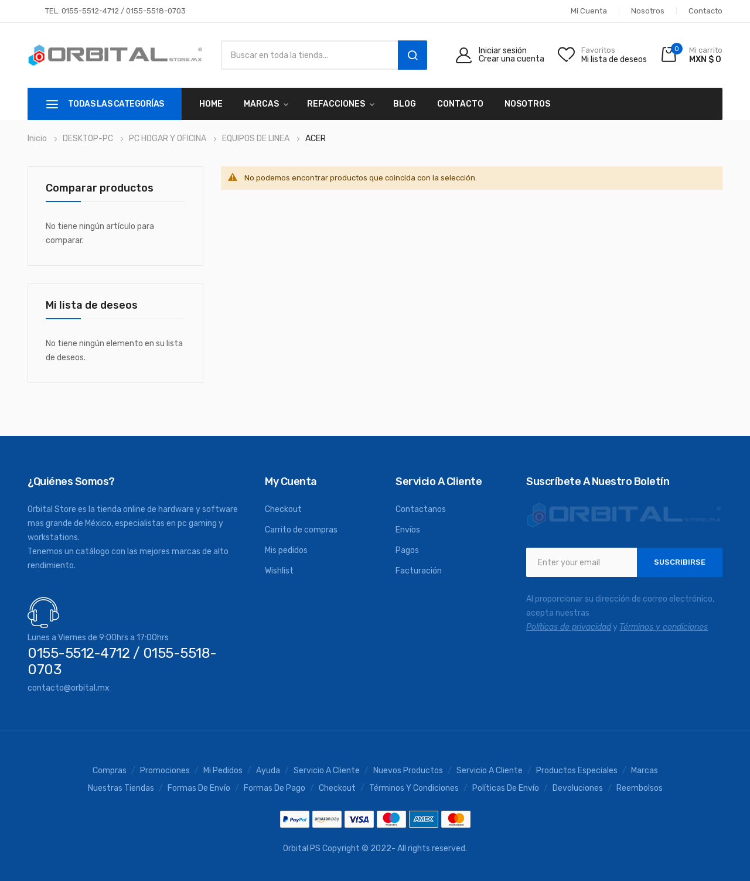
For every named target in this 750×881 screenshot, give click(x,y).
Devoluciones (578, 788)
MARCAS (261, 104)
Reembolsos (639, 788)
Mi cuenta (589, 11)
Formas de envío (199, 788)
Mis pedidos (286, 550)
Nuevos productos (408, 771)
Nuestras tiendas (121, 788)
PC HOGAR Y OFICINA (168, 139)
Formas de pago (274, 788)
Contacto (705, 11)
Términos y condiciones (414, 788)
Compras (110, 771)
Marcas (644, 771)
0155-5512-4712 (90, 10)
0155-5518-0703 (156, 10)
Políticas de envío (505, 788)
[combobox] (306, 55)
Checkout (283, 509)
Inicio (38, 139)
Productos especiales (577, 771)
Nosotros (647, 11)
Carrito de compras (301, 530)
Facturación (419, 571)
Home (211, 104)
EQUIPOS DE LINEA (256, 139)
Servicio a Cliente (327, 771)
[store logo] (115, 55)
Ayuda (268, 771)
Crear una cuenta (511, 59)
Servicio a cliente (489, 771)
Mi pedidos (223, 771)
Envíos (408, 530)
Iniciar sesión (503, 51)
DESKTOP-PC (89, 139)
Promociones (165, 771)
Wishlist (279, 571)
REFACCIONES (336, 104)
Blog (404, 104)
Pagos (407, 550)
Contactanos (421, 509)
